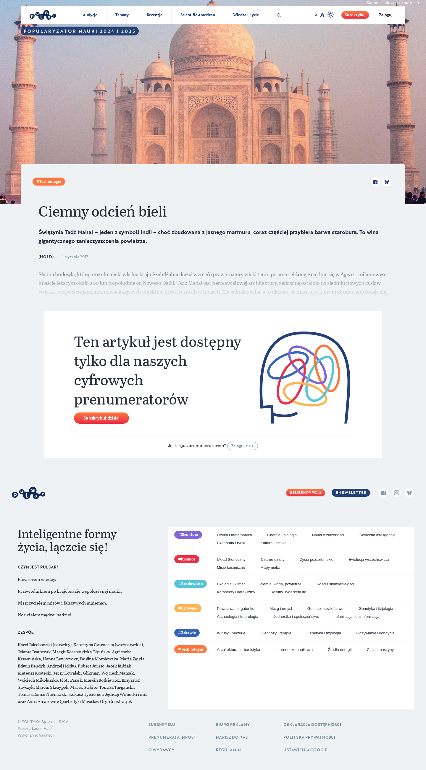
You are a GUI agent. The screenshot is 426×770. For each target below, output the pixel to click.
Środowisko (192, 584)
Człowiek (189, 608)
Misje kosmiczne (231, 567)
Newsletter (352, 493)
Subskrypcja (307, 493)
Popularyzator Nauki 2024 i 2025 (80, 31)
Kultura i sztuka (273, 543)
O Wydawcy (161, 750)
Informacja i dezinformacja (357, 616)
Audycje (90, 15)
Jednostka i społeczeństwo (296, 616)
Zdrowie (188, 633)
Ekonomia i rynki (231, 543)
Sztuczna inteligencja (377, 535)
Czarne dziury (273, 559)
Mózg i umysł (281, 608)
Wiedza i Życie (246, 15)
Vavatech (46, 735)
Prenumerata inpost (172, 737)
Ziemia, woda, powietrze (280, 584)
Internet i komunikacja (294, 649)
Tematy (122, 15)
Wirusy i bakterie (231, 633)
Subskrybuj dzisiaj (101, 418)
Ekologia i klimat (231, 584)
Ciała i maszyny (380, 649)
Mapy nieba (270, 567)
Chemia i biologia (282, 535)
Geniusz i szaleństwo (325, 608)
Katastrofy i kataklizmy (236, 592)
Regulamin (228, 750)
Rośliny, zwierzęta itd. (288, 592)
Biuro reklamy (233, 724)
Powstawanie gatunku (235, 608)
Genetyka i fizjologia (376, 608)
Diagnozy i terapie (276, 633)
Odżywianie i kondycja (375, 633)
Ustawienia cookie (305, 750)
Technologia (50, 181)
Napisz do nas (232, 737)
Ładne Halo (42, 728)
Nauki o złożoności (328, 535)
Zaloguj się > (242, 446)
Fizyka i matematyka (234, 535)
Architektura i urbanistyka (238, 649)
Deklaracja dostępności (312, 724)
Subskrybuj (355, 15)
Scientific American (197, 15)
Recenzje (154, 15)
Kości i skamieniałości (335, 584)
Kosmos (188, 559)
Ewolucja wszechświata (369, 559)
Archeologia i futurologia (237, 616)
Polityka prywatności (309, 737)
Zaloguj (386, 15)
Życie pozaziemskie (316, 559)
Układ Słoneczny (231, 559)
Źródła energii (340, 649)
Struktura (189, 534)
